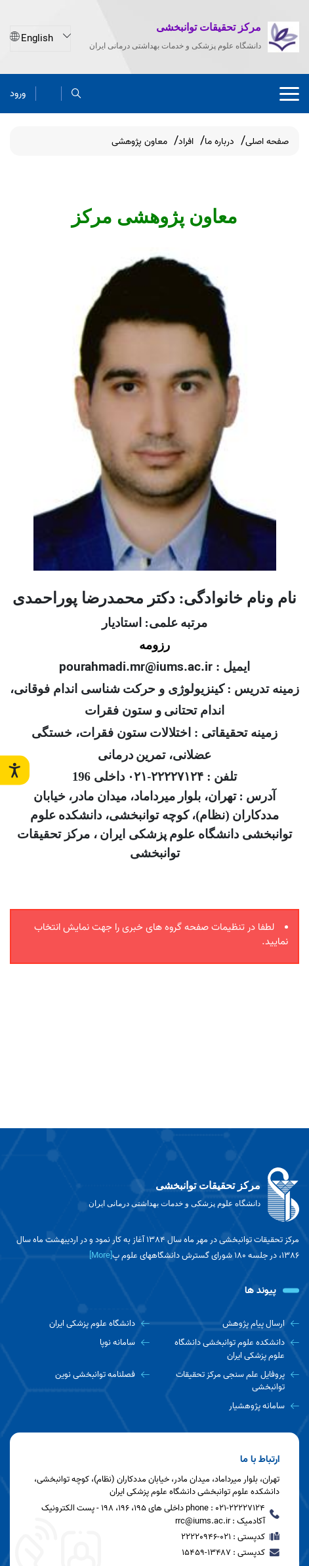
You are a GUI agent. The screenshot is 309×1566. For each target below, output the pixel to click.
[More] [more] (100, 1255)
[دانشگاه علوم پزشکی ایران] (80, 1323)
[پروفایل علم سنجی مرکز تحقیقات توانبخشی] (229, 1381)
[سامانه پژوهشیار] (229, 1406)
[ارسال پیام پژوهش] (229, 1323)
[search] (76, 93)
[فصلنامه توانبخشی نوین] (80, 1374)
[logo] (154, 1194)
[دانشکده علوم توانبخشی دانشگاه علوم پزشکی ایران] (229, 1349)
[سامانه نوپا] (80, 1342)
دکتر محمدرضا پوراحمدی (93, 598)
